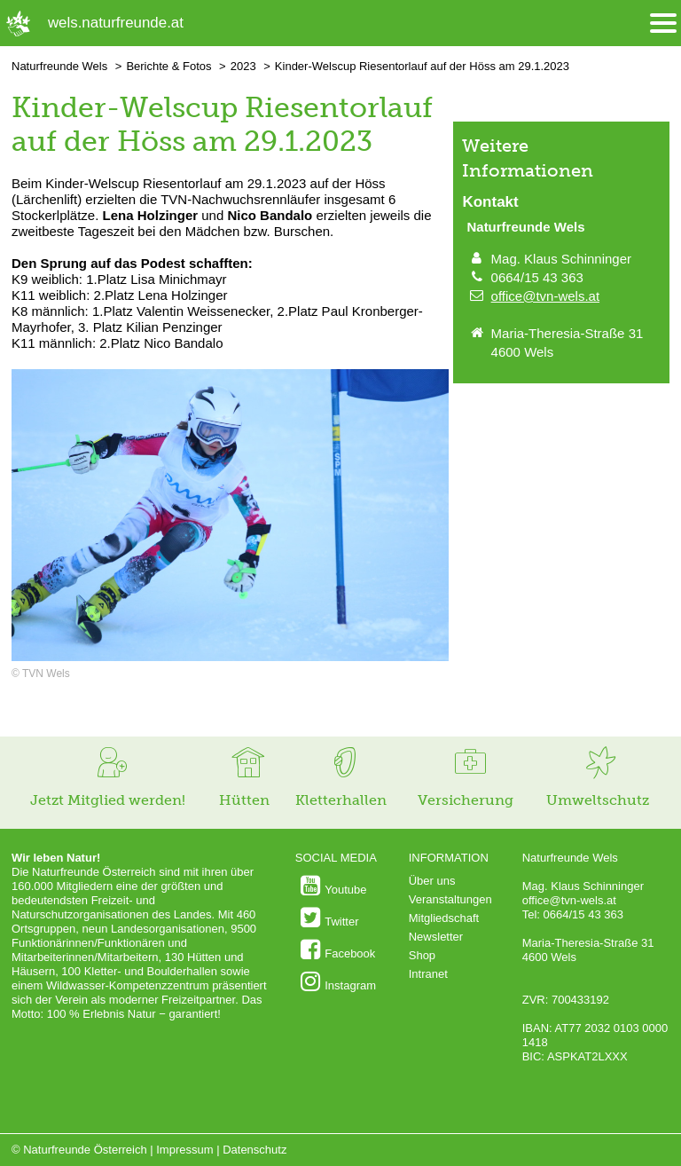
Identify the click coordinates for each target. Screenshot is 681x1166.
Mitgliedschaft (444, 918)
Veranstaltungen (450, 899)
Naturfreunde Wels (59, 66)
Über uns (432, 880)
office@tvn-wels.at (545, 295)
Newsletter (436, 936)
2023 (243, 66)
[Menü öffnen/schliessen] (663, 23)
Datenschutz (254, 1149)
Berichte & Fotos (168, 66)
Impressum (184, 1149)
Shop (422, 955)
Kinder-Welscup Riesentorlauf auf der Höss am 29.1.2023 (422, 66)
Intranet (428, 974)
